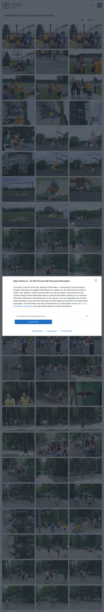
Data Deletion (37, 331)
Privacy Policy (66, 331)
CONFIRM (33, 322)
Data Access (52, 331)
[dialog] (52, 306)
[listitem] (52, 316)
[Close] (96, 281)
